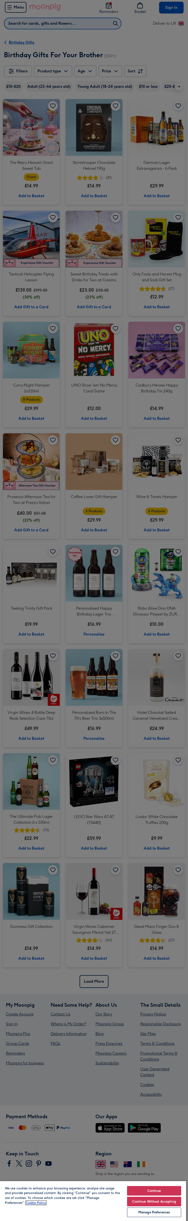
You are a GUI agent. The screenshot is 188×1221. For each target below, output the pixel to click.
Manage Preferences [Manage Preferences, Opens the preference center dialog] (154, 1212)
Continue (154, 1191)
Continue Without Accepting (154, 1201)
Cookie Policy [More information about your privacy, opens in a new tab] (36, 1203)
